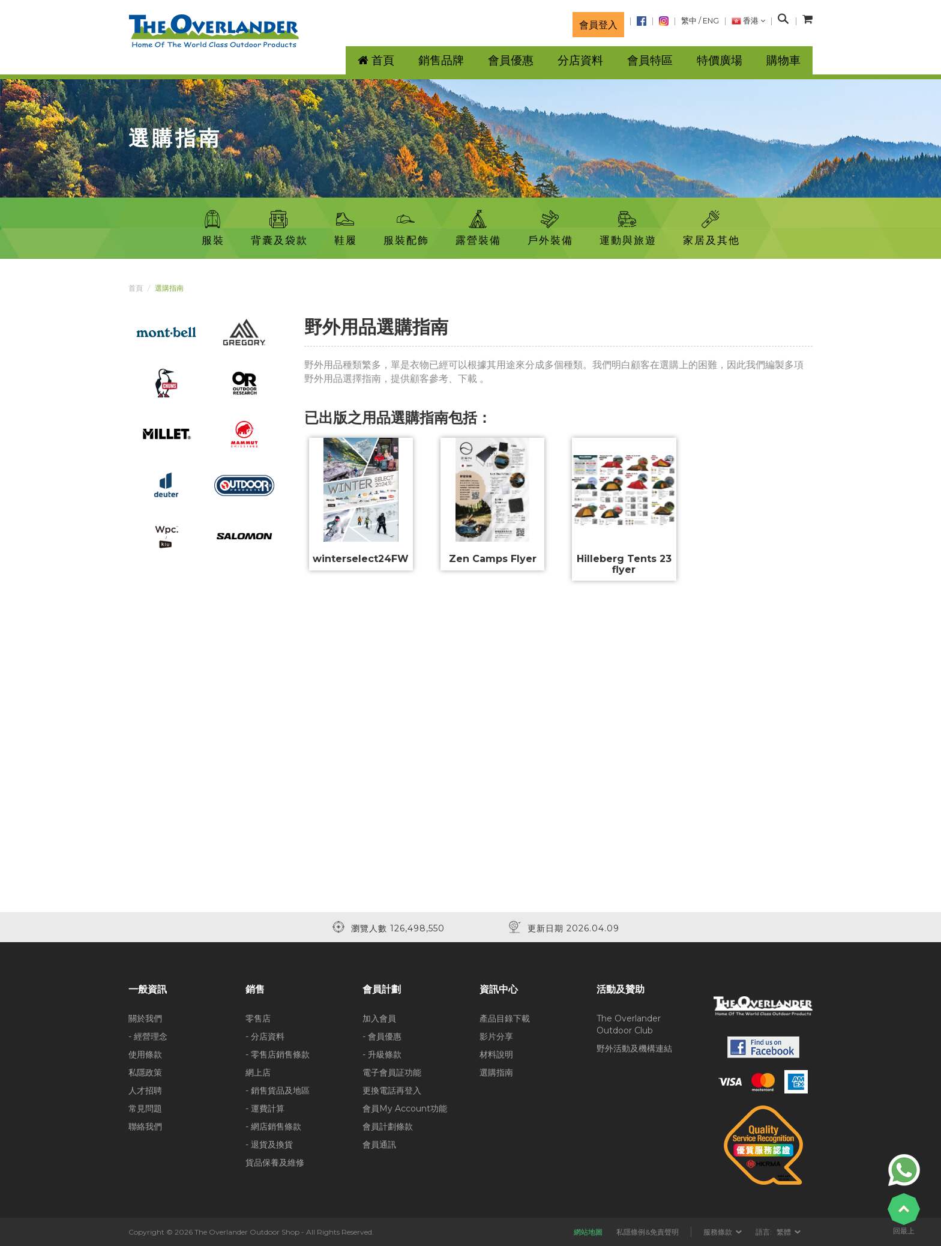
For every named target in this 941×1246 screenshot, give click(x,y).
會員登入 (598, 25)
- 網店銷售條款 (273, 1126)
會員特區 (650, 60)
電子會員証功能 (391, 1072)
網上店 (258, 1072)
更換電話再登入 (391, 1090)
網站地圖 (588, 1231)
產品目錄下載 (505, 1018)
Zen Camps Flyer (493, 558)
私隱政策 (145, 1072)
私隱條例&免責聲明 (647, 1231)
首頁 (135, 287)
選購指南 (496, 1072)
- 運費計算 (264, 1108)
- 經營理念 (147, 1036)
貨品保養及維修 (274, 1162)
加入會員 (379, 1018)
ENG (711, 20)
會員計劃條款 (387, 1126)
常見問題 (145, 1108)
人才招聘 (145, 1090)
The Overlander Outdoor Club (629, 1024)
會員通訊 (379, 1144)
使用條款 (145, 1054)
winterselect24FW (361, 558)
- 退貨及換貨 (269, 1144)
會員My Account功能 (404, 1108)
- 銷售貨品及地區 (277, 1090)
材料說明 (496, 1054)
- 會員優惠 (381, 1036)
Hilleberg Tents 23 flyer (624, 564)
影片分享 (496, 1036)
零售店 (258, 1018)
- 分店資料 (264, 1036)
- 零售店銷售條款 (277, 1054)
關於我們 (145, 1018)
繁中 (689, 20)
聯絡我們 (145, 1126)
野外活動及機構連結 (634, 1048)
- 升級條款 (381, 1054)
